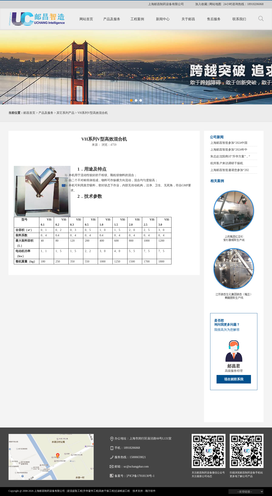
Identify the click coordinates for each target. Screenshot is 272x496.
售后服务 (214, 19)
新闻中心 (163, 19)
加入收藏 (201, 4)
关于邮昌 (188, 19)
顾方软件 (150, 490)
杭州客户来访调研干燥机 (226, 163)
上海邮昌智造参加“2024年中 (228, 149)
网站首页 (86, 19)
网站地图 (215, 4)
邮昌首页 (29, 112)
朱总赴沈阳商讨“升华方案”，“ (230, 156)
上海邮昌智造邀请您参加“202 (229, 170)
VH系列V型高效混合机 (93, 112)
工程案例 (137, 19)
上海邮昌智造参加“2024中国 (228, 142)
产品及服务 (111, 19)
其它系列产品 (65, 112)
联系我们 (239, 19)
